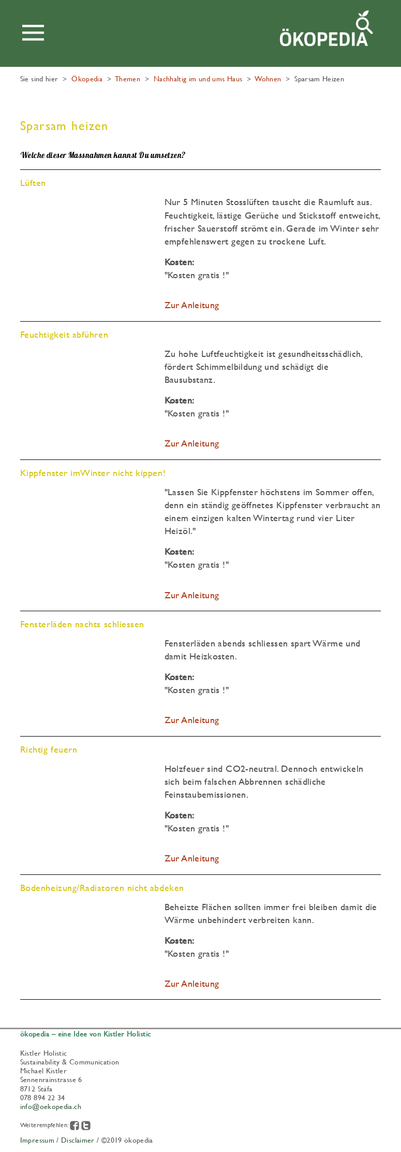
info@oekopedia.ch (50, 1106)
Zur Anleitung (192, 304)
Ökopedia (86, 78)
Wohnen (268, 78)
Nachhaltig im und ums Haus (198, 78)
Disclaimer (78, 1139)
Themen (127, 78)
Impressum (37, 1139)
